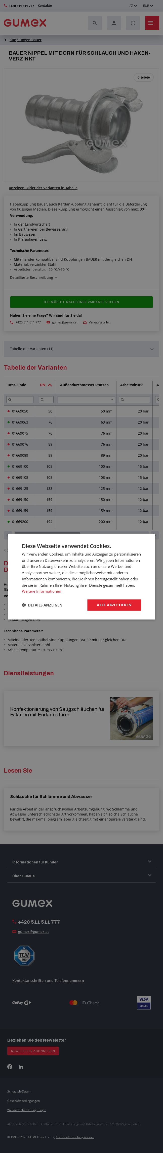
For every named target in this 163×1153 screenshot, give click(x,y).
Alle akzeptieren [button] (114, 604)
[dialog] (81, 576)
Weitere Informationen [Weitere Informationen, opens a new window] (41, 591)
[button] (42, 605)
